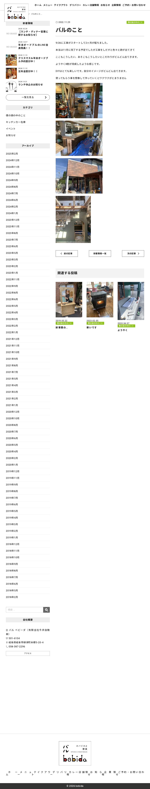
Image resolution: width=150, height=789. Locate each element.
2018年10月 (12, 557)
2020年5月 (12, 445)
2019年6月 (12, 504)
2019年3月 (12, 524)
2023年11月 (12, 226)
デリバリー (75, 5)
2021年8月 (12, 365)
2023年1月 (12, 272)
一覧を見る (28, 97)
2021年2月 (12, 398)
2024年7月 (12, 193)
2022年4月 (12, 312)
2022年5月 (12, 306)
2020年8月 (12, 425)
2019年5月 (12, 511)
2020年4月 (12, 451)
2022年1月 (12, 332)
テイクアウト (61, 5)
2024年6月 (12, 200)
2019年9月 (12, 484)
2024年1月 (12, 213)
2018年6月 (12, 584)
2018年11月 (12, 550)
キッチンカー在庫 (15, 122)
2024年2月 (12, 206)
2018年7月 (12, 577)
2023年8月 (12, 233)
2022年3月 (12, 319)
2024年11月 (12, 167)
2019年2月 (12, 531)
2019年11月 (12, 478)
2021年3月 (12, 392)
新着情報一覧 (99, 253)
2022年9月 (12, 286)
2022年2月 (12, 325)
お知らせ (105, 5)
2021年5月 (12, 378)
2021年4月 (12, 385)
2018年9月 (12, 564)
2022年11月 (12, 279)
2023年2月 (12, 266)
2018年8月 (12, 570)
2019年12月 (12, 471)
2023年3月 (12, 259)
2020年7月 (12, 431)
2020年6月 (12, 438)
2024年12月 (12, 160)
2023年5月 (12, 253)
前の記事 (68, 253)
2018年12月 (12, 544)
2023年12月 (12, 220)
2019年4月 (12, 517)
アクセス (27, 653)
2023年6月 (12, 246)
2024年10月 (12, 173)
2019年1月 (12, 537)
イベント (11, 128)
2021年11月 (12, 345)
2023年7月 (12, 239)
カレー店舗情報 (91, 5)
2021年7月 (12, 372)
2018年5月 (12, 590)
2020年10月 (12, 418)
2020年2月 (12, 458)
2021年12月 (12, 339)
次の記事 (131, 253)
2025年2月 (12, 153)
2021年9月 (12, 359)
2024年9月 (12, 180)
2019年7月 (12, 497)
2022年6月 (12, 299)
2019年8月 (12, 491)
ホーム (38, 5)
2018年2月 (12, 597)
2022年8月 (12, 292)
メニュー (47, 5)
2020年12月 (12, 411)
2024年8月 (12, 186)
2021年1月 (12, 405)
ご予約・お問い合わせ (134, 5)
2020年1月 (12, 464)
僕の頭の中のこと (15, 115)
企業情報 (116, 5)
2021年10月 (12, 352)
